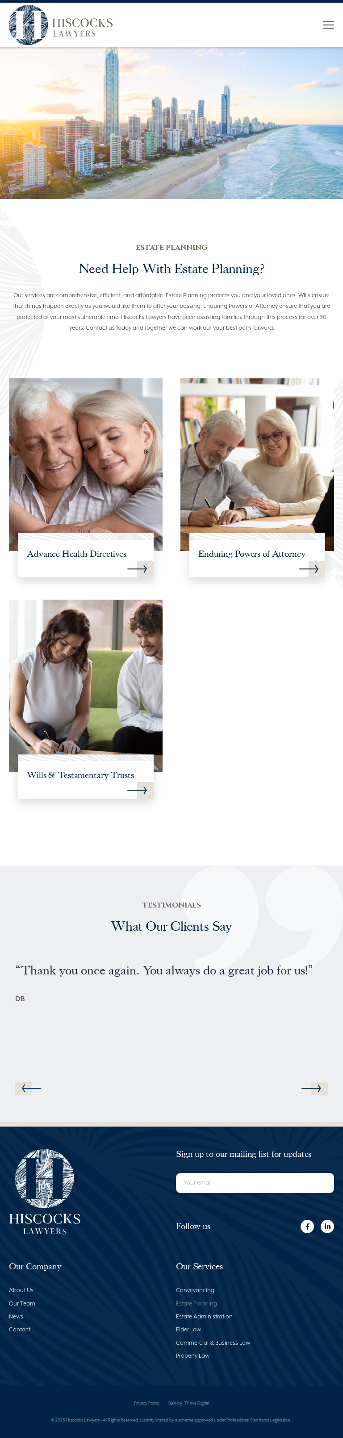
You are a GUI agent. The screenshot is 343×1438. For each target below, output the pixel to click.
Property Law (192, 1356)
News (16, 1317)
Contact (19, 1329)
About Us (21, 1290)
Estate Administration (204, 1317)
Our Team (22, 1304)
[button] (311, 1088)
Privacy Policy (146, 1403)
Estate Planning (196, 1304)
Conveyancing (195, 1290)
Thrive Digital (196, 1403)
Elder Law (188, 1329)
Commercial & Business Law (213, 1343)
